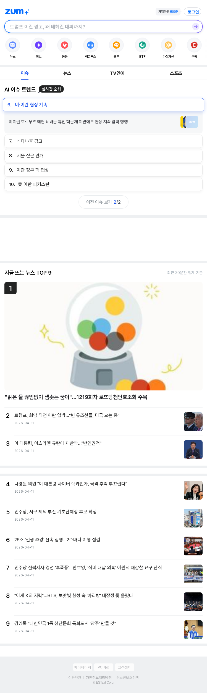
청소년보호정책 (127, 677)
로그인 (193, 12)
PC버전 (103, 667)
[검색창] (96, 26)
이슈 (24, 73)
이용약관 (74, 677)
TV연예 (117, 73)
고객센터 (124, 667)
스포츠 (176, 73)
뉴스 (67, 73)
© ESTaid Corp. (103, 682)
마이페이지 (82, 667)
